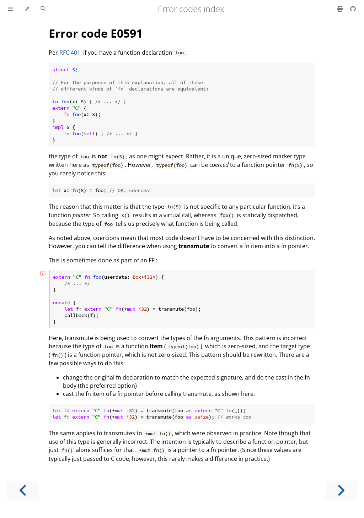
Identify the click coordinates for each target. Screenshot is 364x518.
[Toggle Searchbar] (43, 9)
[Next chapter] (341, 490)
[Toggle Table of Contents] (10, 9)
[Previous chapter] (23, 490)
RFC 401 (69, 52)
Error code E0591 (96, 33)
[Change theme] (27, 9)
